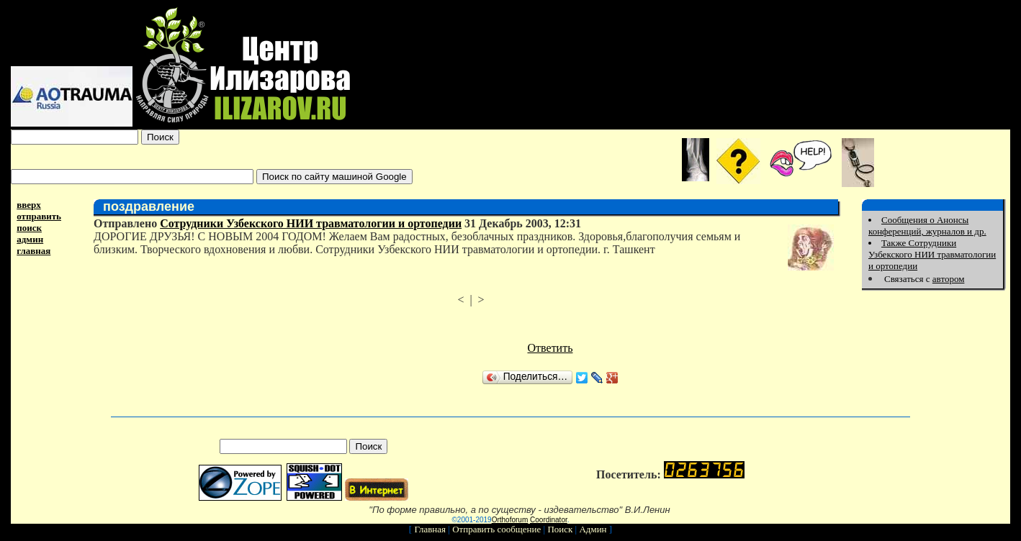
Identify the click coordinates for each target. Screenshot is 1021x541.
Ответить (550, 348)
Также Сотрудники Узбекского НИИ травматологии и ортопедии (932, 254)
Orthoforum (510, 520)
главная (33, 250)
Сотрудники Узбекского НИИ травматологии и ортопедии (311, 223)
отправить (39, 216)
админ (30, 239)
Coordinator (548, 520)
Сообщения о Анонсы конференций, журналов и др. (927, 225)
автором (948, 278)
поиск (29, 227)
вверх (29, 204)
